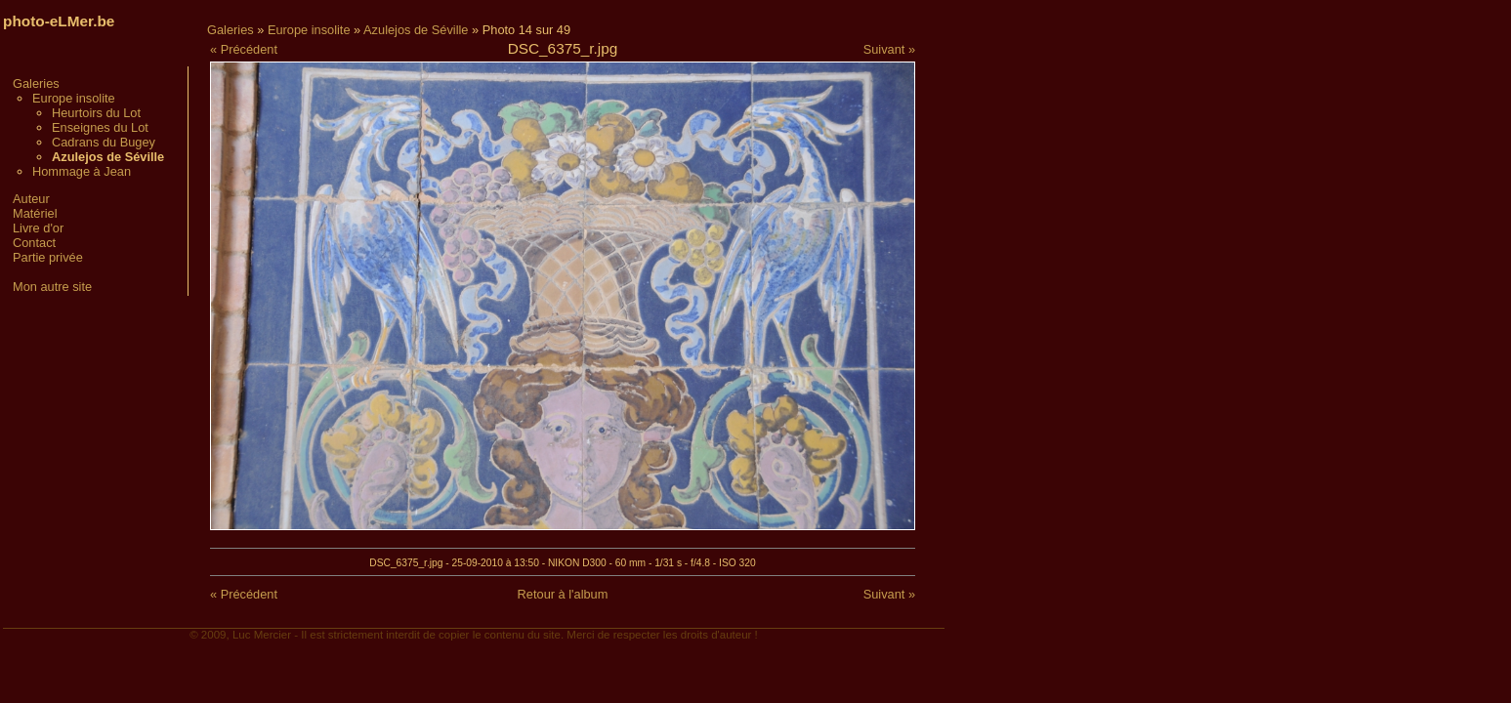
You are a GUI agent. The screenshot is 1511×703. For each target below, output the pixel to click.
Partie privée (48, 257)
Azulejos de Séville (415, 29)
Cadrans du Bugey (103, 142)
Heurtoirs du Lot (96, 112)
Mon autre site (52, 286)
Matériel (35, 213)
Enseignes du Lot (100, 127)
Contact (34, 242)
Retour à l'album (563, 594)
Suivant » (889, 49)
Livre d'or (38, 228)
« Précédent (243, 49)
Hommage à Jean (81, 171)
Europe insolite (73, 98)
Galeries (36, 83)
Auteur (31, 198)
